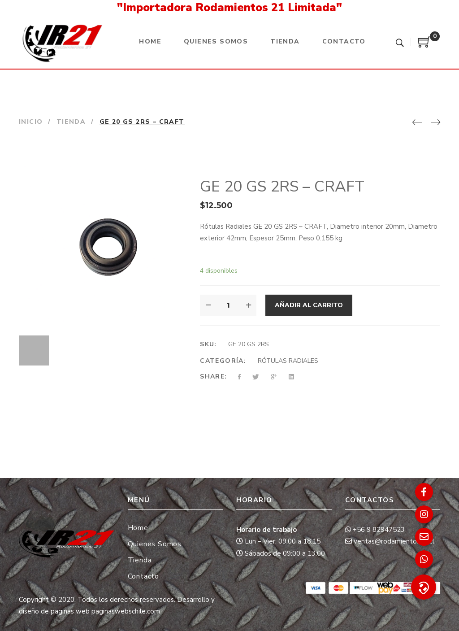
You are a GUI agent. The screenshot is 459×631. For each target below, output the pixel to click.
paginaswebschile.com (125, 611)
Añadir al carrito (309, 305)
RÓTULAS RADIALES (288, 361)
